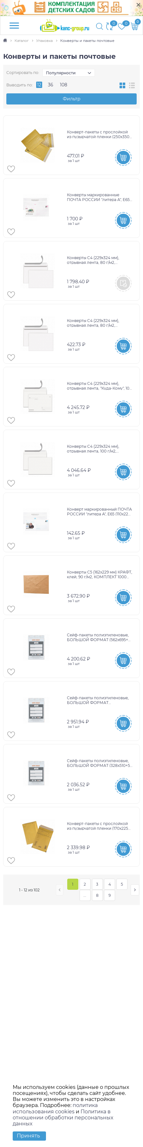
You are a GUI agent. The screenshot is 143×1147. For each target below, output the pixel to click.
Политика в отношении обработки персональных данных (63, 1118)
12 (39, 85)
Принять (28, 1136)
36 (50, 85)
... (84, 895)
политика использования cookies (55, 1108)
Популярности (60, 72)
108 (63, 85)
